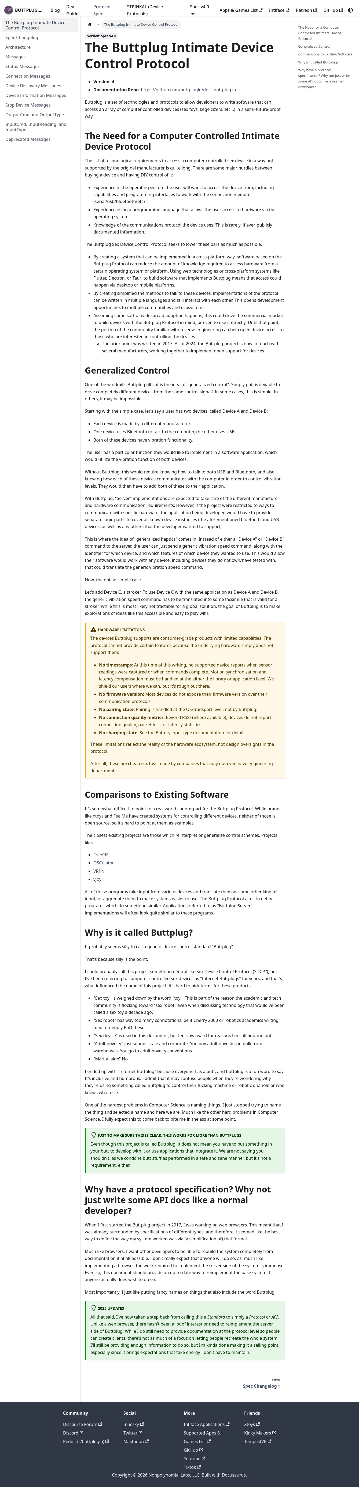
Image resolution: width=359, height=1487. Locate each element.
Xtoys (252, 1424)
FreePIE (101, 855)
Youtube (195, 1459)
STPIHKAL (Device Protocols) (145, 10)
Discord (73, 1433)
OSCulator (103, 863)
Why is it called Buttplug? (318, 62)
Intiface (279, 10)
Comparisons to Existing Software (325, 54)
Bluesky (133, 1424)
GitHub (333, 10)
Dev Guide (72, 10)
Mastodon (136, 1441)
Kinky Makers (260, 1433)
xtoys (98, 816)
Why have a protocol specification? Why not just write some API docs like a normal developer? (324, 78)
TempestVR (258, 1441)
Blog (55, 10)
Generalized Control (314, 46)
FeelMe (120, 816)
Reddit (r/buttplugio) (86, 1441)
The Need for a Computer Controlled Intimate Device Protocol (319, 33)
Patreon (306, 10)
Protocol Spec (102, 10)
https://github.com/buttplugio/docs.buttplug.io (188, 90)
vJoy (97, 879)
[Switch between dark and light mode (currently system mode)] (350, 10)
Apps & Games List (240, 10)
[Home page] (90, 24)
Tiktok (192, 1467)
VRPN (98, 871)
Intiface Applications (207, 1424)
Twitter (132, 1433)
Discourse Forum (82, 1424)
